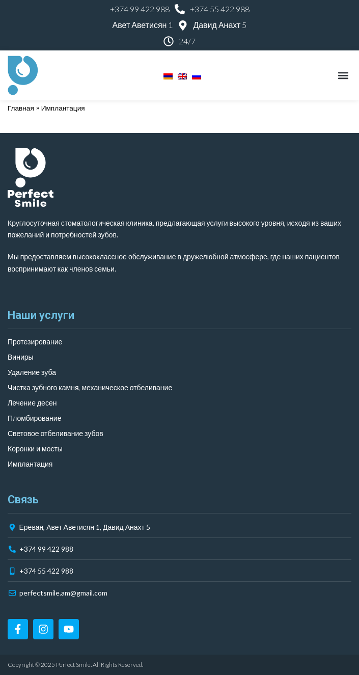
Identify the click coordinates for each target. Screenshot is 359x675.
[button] (343, 75)
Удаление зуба (32, 372)
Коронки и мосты (35, 448)
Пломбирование (34, 418)
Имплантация (30, 464)
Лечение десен (32, 402)
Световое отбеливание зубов (55, 433)
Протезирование (35, 341)
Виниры (21, 357)
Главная (21, 108)
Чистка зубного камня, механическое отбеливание (90, 387)
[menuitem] (165, 75)
